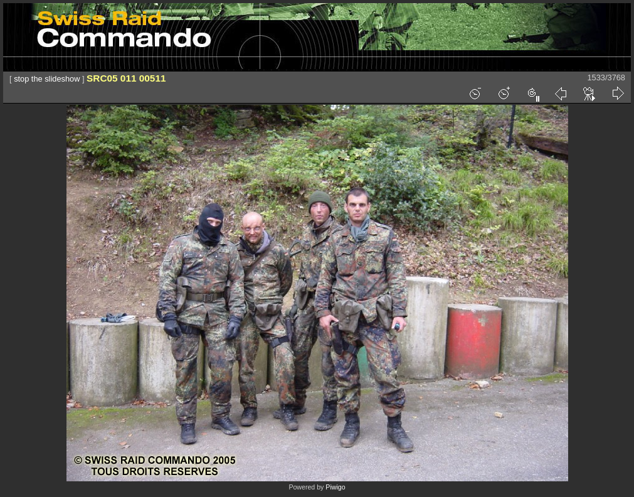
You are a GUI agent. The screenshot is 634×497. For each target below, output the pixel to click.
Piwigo (335, 487)
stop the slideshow (47, 78)
